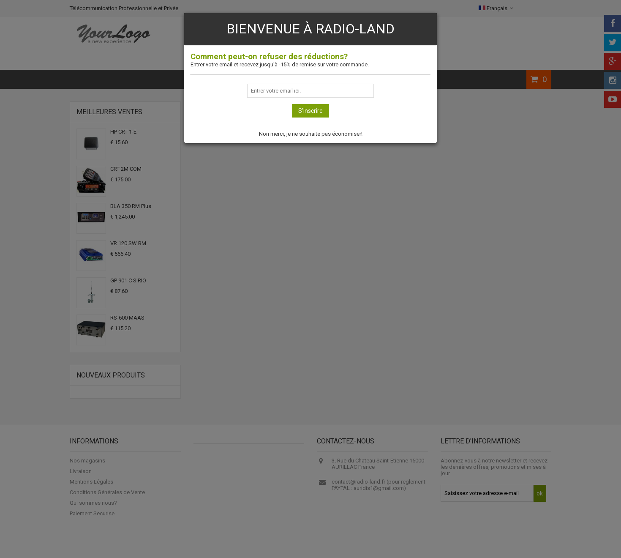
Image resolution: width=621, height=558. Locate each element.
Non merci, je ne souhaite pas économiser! (310, 134)
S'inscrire (310, 110)
